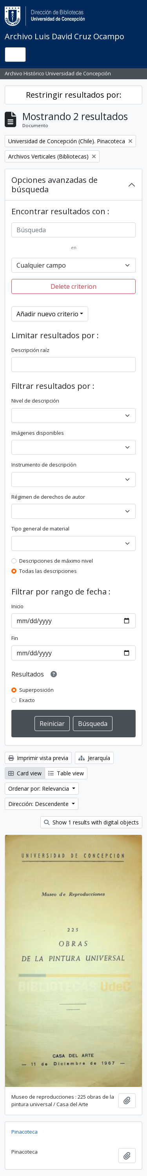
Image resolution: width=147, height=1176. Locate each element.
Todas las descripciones (48, 570)
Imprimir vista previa (38, 758)
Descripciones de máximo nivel (56, 560)
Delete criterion (73, 286)
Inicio (17, 606)
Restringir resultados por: (74, 94)
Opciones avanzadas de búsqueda (54, 185)
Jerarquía (94, 758)
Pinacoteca (24, 1131)
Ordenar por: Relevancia (39, 788)
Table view (66, 773)
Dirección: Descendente (39, 804)
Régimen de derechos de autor (48, 496)
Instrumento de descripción (43, 464)
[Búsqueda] (73, 229)
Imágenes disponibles (37, 432)
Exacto (27, 700)
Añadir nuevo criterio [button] (47, 314)
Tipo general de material (40, 528)
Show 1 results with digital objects (91, 822)
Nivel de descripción (35, 400)
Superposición (36, 689)
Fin (14, 638)
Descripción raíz (30, 350)
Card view (25, 773)
